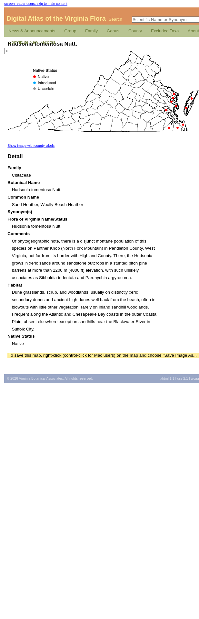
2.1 (182, 378)
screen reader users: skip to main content (35, 3)
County (135, 30)
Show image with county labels (31, 145)
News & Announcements (31, 30)
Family (91, 30)
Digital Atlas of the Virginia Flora (56, 18)
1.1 (167, 378)
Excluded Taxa (165, 30)
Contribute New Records (31, 42)
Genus (113, 30)
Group (70, 30)
